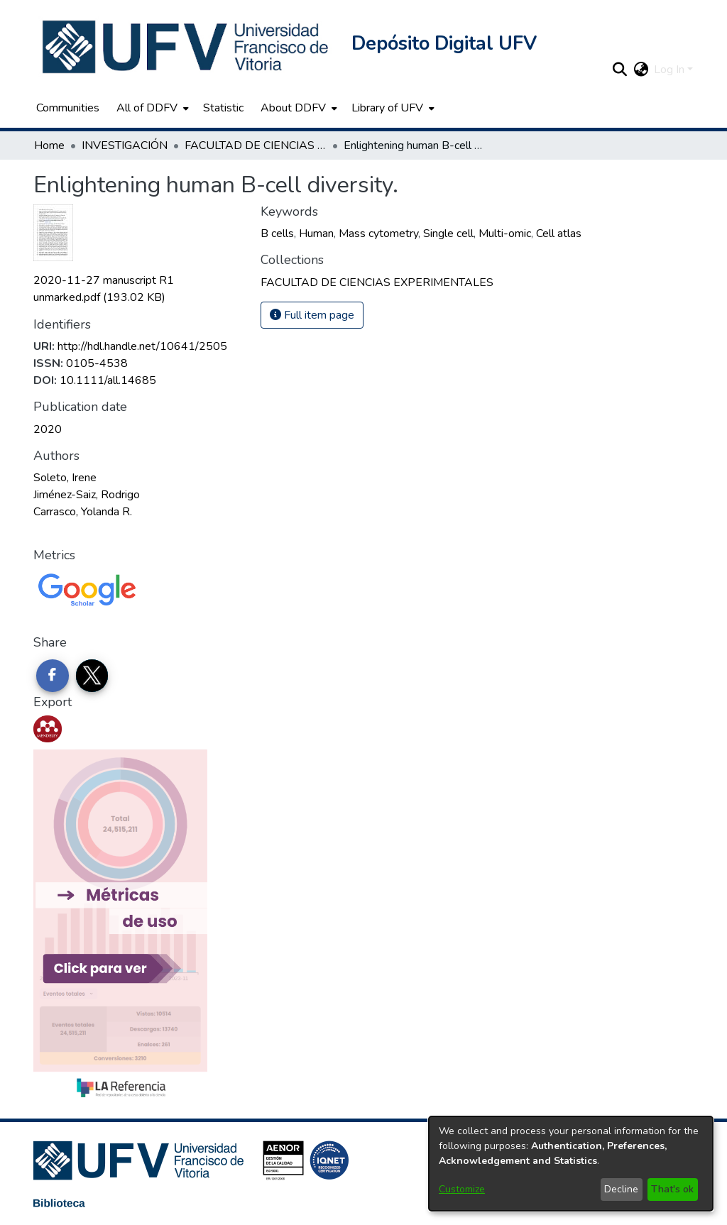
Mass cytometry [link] (378, 233)
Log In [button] (670, 69)
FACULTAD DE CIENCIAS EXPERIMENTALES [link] (256, 145)
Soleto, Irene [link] (65, 477)
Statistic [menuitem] (223, 108)
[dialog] (571, 1163)
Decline (621, 1189)
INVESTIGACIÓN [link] (125, 145)
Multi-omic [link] (505, 233)
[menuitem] (151, 107)
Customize (462, 1189)
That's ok (672, 1189)
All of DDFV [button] (146, 108)
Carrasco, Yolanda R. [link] (82, 512)
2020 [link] (47, 429)
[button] (186, 46)
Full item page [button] (312, 315)
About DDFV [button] (293, 108)
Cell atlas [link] (558, 233)
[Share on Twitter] (92, 675)
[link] (377, 282)
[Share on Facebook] (52, 675)
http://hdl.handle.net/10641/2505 (142, 346)
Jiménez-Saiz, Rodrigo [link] (86, 494)
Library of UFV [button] (387, 108)
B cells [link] (277, 233)
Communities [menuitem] (67, 108)
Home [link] (49, 145)
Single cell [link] (448, 233)
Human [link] (316, 233)
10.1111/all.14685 (108, 380)
